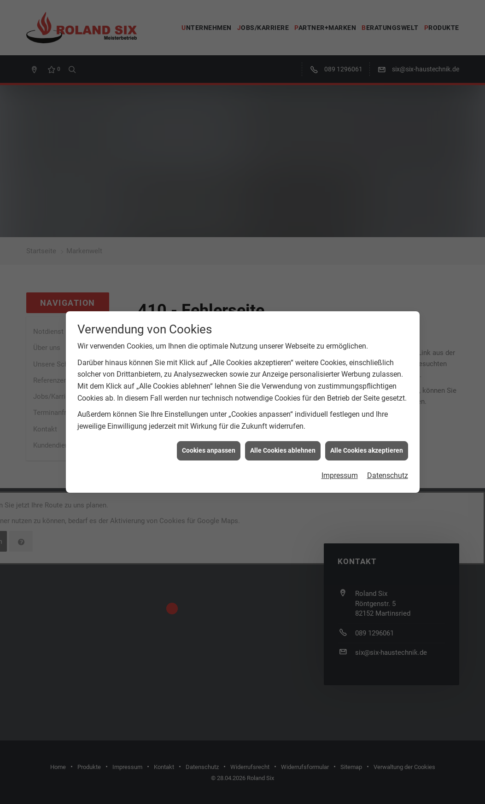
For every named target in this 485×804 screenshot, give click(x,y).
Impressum (339, 429)
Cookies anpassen (208, 404)
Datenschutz (387, 429)
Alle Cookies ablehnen (283, 404)
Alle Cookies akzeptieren (366, 404)
